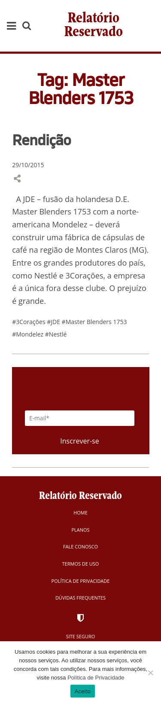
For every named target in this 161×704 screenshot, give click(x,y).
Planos (80, 529)
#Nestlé (56, 334)
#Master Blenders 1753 (94, 322)
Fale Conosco (80, 546)
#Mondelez (28, 334)
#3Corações (29, 322)
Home (80, 512)
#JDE (54, 322)
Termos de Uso (80, 563)
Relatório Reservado (93, 25)
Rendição (41, 139)
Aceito (83, 691)
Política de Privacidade (81, 581)
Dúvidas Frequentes (80, 597)
